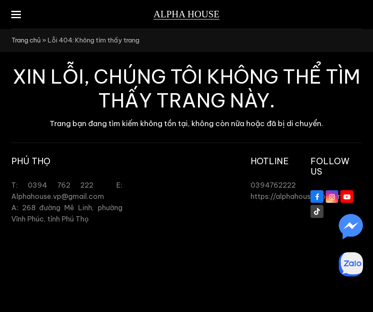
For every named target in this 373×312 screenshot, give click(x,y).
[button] (16, 14)
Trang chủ (26, 40)
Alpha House (186, 14)
